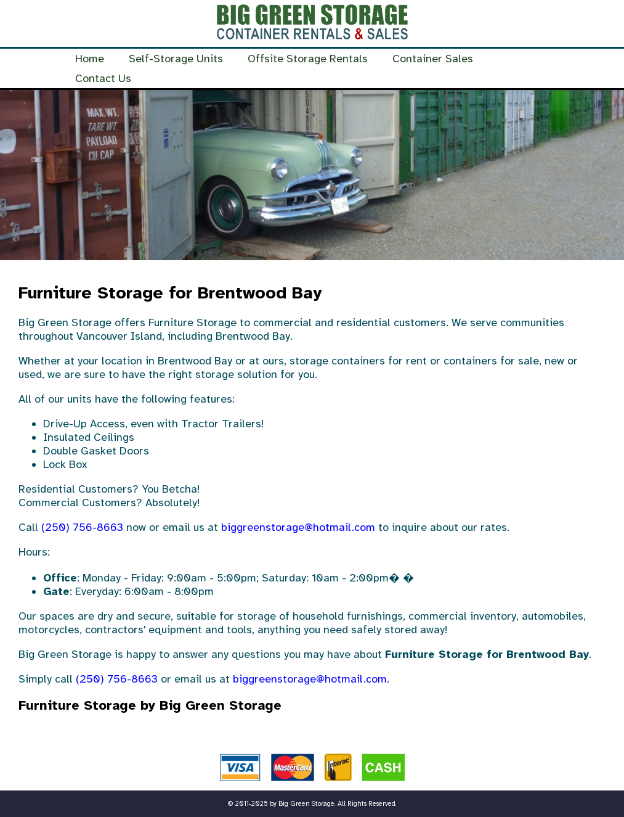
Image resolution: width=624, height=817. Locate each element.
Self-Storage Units (176, 58)
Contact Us (103, 78)
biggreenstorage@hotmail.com (298, 527)
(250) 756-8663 (82, 527)
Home (89, 58)
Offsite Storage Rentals (308, 58)
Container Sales (432, 58)
